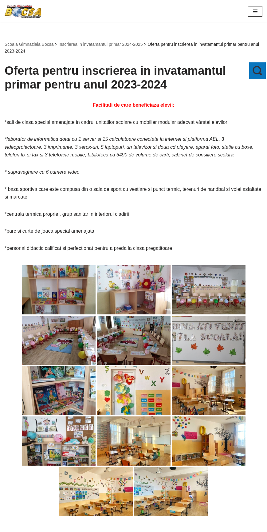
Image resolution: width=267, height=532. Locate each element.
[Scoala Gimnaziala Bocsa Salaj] (23, 11)
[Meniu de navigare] (255, 11)
